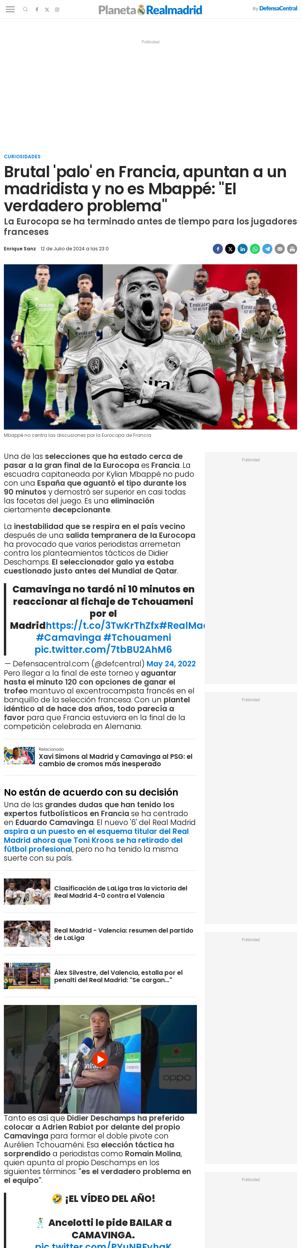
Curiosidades (22, 156)
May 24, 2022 (171, 664)
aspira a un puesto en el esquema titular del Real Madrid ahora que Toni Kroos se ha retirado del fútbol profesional (96, 840)
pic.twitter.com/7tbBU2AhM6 (103, 649)
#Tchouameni (137, 637)
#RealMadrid (190, 625)
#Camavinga (68, 637)
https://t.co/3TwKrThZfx (102, 625)
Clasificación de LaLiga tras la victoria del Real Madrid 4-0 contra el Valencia (120, 892)
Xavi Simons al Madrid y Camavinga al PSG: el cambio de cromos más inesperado (116, 760)
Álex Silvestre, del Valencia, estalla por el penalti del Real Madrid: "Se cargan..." (118, 976)
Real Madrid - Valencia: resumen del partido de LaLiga (123, 934)
